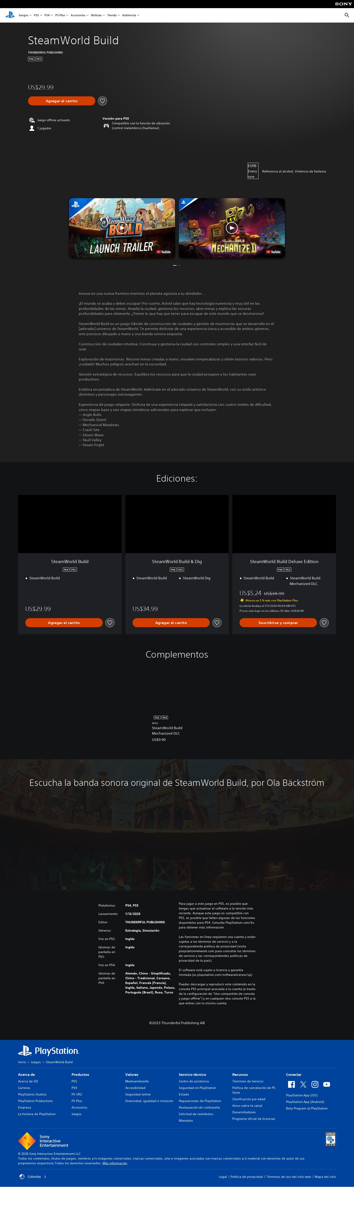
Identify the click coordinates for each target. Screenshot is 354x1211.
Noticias (96, 15)
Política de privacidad (247, 1177)
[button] (122, 228)
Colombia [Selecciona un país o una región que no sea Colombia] (33, 1177)
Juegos (23, 15)
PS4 (47, 15)
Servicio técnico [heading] (192, 1074)
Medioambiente (137, 1081)
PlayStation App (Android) (305, 1102)
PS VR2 (77, 1094)
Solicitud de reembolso (196, 1114)
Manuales (186, 1120)
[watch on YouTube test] (163, 251)
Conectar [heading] (293, 1074)
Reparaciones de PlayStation (200, 1101)
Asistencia (129, 15)
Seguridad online (138, 1094)
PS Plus (60, 15)
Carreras (24, 1088)
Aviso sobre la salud (247, 1106)
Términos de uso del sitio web (288, 1177)
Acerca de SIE (28, 1081)
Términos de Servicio (247, 1081)
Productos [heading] (80, 1074)
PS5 (36, 15)
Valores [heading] (131, 1074)
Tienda (111, 15)
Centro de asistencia (194, 1081)
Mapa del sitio (325, 1177)
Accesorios (78, 15)
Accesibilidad (135, 1088)
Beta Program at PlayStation (307, 1108)
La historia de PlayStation (37, 1114)
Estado (184, 1094)
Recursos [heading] (240, 1074)
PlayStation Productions (35, 1101)
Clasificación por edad (248, 1099)
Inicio (22, 1062)
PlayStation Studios (32, 1094)
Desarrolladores (244, 1112)
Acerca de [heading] (26, 1074)
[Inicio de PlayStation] (10, 15)
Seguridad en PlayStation (197, 1088)
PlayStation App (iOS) (301, 1095)
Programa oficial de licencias (253, 1119)
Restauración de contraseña (199, 1107)
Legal (223, 1177)
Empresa (24, 1107)
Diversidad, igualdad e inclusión (149, 1101)
